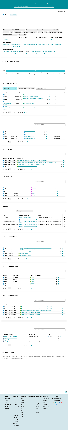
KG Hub (37, 406)
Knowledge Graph (33, 3)
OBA (21, 408)
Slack (45, 400)
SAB (6, 402)
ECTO (22, 416)
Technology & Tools (47, 3)
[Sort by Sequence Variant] (12, 334)
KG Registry (38, 408)
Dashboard (15, 423)
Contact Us (8, 404)
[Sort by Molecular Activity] (28, 246)
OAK (29, 408)
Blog (44, 402)
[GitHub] (57, 402)
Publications (8, 406)
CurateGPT (30, 414)
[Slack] (53, 402)
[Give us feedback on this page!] (66, 392)
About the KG (16, 419)
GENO (22, 412)
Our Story (7, 398)
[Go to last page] (26, 112)
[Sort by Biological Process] (29, 304)
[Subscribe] (51, 402)
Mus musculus (38, 24)
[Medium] (55, 402)
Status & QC (16, 408)
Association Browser (16, 426)
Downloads (15, 400)
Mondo (22, 398)
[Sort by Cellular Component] (40, 275)
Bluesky (45, 408)
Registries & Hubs (57, 3)
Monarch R (16, 406)
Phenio (22, 406)
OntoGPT (30, 412)
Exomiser (30, 400)
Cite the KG (15, 417)
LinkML (29, 404)
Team (6, 400)
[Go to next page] (24, 112)
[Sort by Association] (21, 92)
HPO (21, 404)
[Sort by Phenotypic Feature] (33, 92)
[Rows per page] (9, 112)
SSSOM (29, 406)
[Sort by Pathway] (22, 158)
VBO (21, 410)
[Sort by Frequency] (59, 92)
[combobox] (34, 6)
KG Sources (15, 421)
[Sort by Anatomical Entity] (40, 186)
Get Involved (46, 398)
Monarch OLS (39, 400)
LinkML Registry (38, 411)
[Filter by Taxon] (26, 88)
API (14, 402)
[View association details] (50, 94)
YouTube (45, 406)
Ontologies (40, 3)
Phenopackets (31, 416)
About (26, 3)
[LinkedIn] (59, 402)
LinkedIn (45, 404)
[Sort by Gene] (6, 92)
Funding (7, 408)
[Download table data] (31, 112)
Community (64, 3)
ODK (29, 410)
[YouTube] (61, 402)
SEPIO (22, 414)
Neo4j (15, 404)
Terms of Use (16, 415)
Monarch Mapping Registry (38, 403)
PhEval (29, 402)
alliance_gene (54, 40)
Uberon (22, 400)
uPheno (22, 402)
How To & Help (16, 410)
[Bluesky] (56, 404)
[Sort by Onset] (64, 92)
